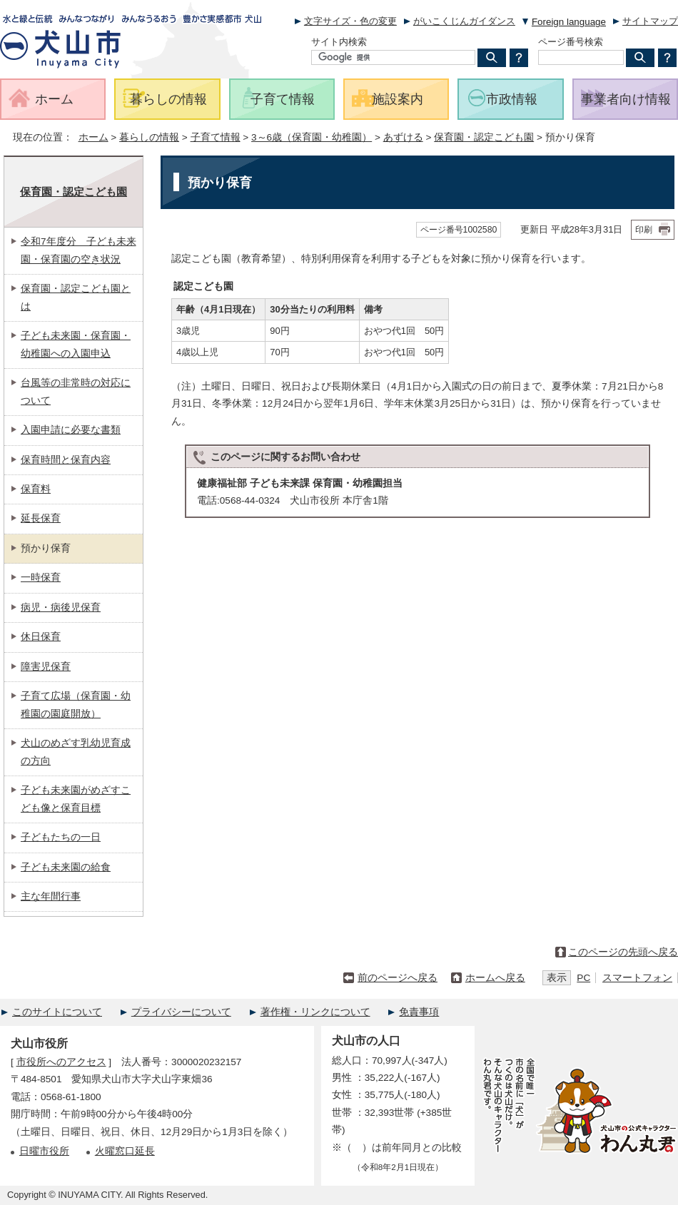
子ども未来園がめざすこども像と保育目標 (76, 799)
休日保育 (41, 636)
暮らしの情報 (149, 137)
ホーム (93, 137)
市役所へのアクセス (61, 1062)
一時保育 (41, 577)
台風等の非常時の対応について (76, 391)
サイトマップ (650, 21)
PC (583, 977)
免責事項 (419, 1012)
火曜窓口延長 (125, 1151)
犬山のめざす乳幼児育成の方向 (76, 752)
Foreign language (569, 21)
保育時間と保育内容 (66, 459)
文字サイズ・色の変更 (350, 21)
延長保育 (41, 518)
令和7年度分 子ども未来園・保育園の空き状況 (78, 250)
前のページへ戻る (397, 977)
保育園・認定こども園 (484, 137)
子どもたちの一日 (61, 837)
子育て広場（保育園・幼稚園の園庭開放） (76, 704)
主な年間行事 (51, 896)
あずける (403, 137)
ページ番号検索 (570, 41)
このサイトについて (57, 1012)
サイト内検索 (339, 41)
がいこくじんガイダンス (464, 21)
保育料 (36, 489)
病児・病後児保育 (61, 607)
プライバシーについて (181, 1012)
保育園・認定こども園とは (76, 297)
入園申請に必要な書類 (71, 429)
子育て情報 (216, 137)
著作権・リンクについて (315, 1012)
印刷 (643, 230)
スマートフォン (637, 977)
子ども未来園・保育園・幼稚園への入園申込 (76, 344)
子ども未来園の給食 (66, 867)
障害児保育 (46, 666)
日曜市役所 (44, 1151)
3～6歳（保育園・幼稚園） (311, 137)
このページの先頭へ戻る (623, 952)
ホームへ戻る (495, 977)
